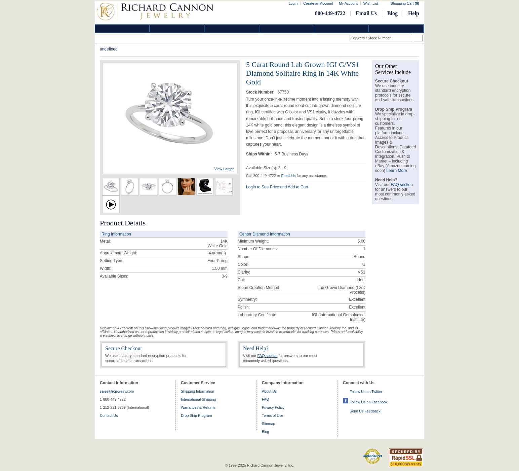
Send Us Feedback (365, 411)
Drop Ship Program (196, 415)
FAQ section (267, 356)
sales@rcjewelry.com (117, 391)
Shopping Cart (405, 3)
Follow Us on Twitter (366, 392)
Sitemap (268, 424)
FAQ (265, 399)
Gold (177, 28)
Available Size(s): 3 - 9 (266, 168)
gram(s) (217, 253)
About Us (269, 391)
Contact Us (109, 415)
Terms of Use (272, 415)
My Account (348, 3)
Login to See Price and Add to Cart (277, 187)
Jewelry (287, 28)
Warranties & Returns (198, 407)
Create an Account (318, 3)
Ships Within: (259, 154)
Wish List (370, 3)
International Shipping (198, 399)
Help (413, 13)
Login (293, 3)
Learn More (396, 170)
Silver (232, 28)
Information (341, 28)
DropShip (396, 28)
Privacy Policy (273, 407)
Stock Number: (261, 92)
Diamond (122, 28)
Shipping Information (197, 391)
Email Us (366, 13)
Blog (392, 13)
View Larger (224, 169)
